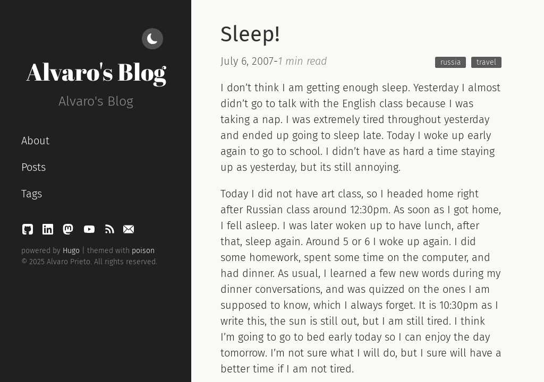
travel (486, 62)
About (35, 140)
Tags (31, 193)
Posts (33, 167)
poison (143, 250)
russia (450, 62)
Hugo (71, 250)
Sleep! (250, 34)
